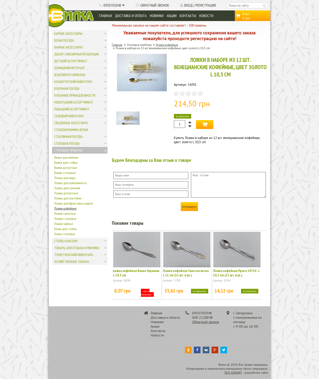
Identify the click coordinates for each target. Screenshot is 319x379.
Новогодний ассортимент (73, 102)
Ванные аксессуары (68, 47)
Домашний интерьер (69, 68)
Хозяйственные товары (71, 261)
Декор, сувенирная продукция (76, 54)
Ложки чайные (63, 223)
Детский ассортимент (70, 61)
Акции (172, 15)
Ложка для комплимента (70, 183)
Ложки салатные (65, 213)
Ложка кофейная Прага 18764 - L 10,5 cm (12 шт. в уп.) (236, 272)
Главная (105, 15)
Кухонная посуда (67, 88)
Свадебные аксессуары (71, 123)
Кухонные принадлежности (74, 95)
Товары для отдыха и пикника (76, 248)
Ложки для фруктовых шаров (73, 203)
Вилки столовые (65, 172)
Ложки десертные (66, 193)
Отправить (189, 206)
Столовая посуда (67, 143)
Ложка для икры (65, 178)
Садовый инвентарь (69, 116)
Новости (206, 15)
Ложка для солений (67, 188)
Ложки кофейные (65, 208)
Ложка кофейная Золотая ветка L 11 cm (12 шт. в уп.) (186, 272)
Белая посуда (64, 40)
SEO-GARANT (233, 373)
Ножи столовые (64, 234)
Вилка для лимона (66, 157)
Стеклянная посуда (68, 136)
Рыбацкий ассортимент (71, 109)
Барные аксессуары (68, 33)
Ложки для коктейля (67, 198)
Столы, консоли (65, 241)
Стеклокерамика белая (71, 129)
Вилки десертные (65, 167)
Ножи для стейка (65, 229)
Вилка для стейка (65, 162)
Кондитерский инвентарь (73, 81)
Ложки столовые (65, 218)
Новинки (156, 15)
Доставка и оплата (131, 15)
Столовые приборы (68, 150)
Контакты (188, 15)
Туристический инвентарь (73, 254)
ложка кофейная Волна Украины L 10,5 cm (136, 272)
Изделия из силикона (69, 74)
